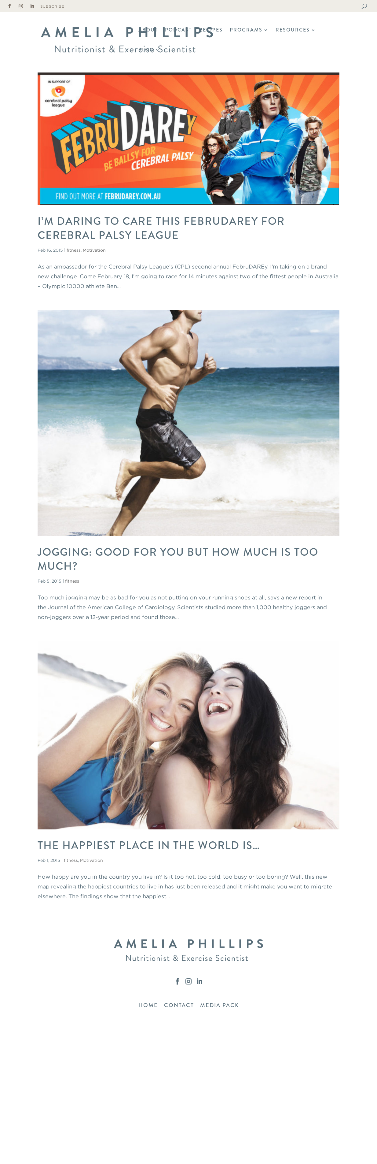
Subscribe (52, 6)
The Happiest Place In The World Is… (149, 845)
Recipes (211, 30)
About (148, 30)
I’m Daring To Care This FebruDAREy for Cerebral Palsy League (161, 228)
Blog (146, 50)
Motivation (94, 250)
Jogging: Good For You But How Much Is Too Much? (178, 559)
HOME (148, 1005)
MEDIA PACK (219, 1005)
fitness (74, 250)
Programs (246, 30)
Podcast (178, 30)
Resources (293, 30)
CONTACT (179, 1005)
